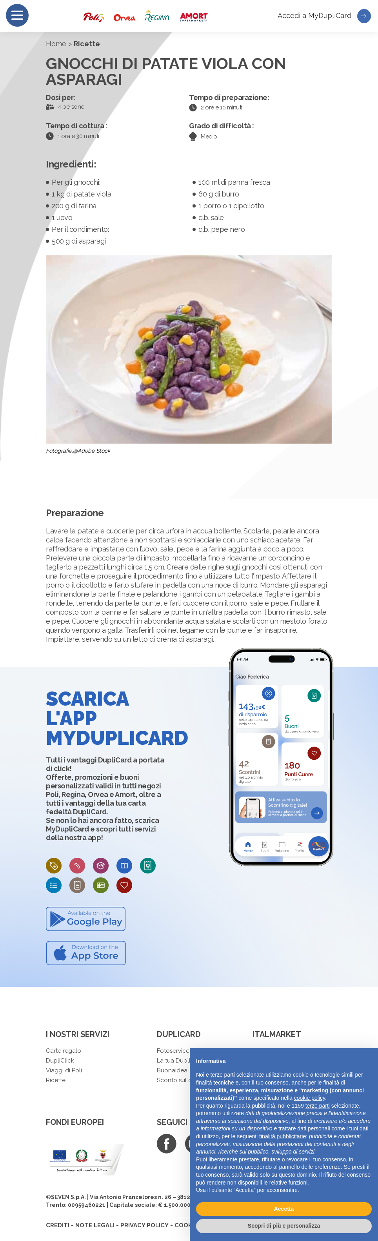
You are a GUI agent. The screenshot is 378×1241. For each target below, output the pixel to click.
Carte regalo (63, 1050)
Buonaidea (172, 1070)
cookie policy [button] (309, 1098)
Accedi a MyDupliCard (324, 16)
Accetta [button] (284, 1209)
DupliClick (60, 1060)
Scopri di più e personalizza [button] (284, 1226)
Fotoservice (173, 1050)
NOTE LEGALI (94, 1225)
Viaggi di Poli (64, 1070)
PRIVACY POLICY (144, 1225)
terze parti (317, 1106)
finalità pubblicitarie (282, 1136)
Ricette (55, 1080)
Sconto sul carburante (188, 1080)
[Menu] (17, 15)
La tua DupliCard (180, 1060)
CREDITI (57, 1225)
